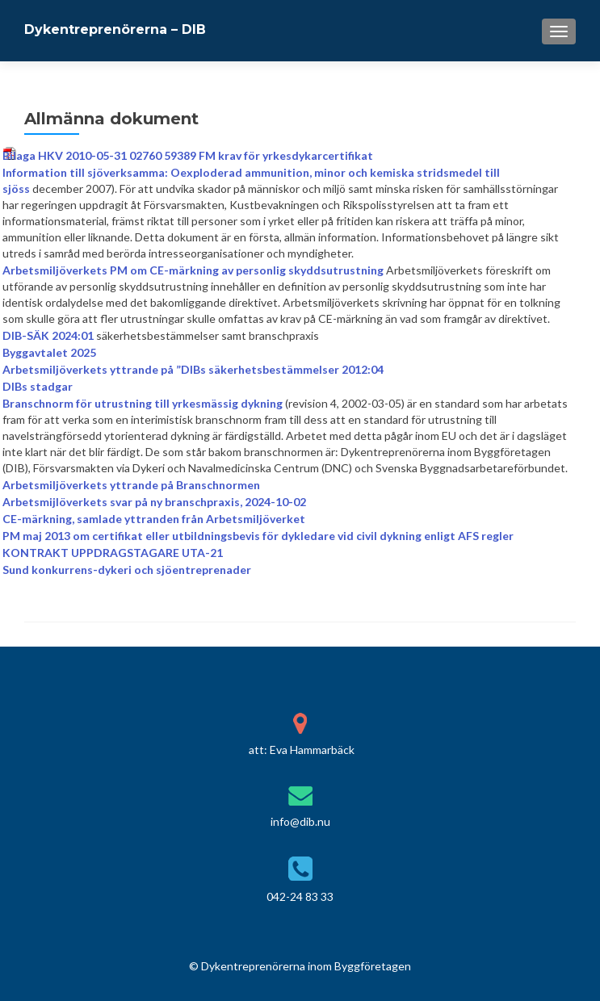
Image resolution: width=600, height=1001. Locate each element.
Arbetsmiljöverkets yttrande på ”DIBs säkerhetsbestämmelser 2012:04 (193, 369)
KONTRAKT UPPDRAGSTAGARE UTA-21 (112, 552)
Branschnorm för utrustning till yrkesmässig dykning (142, 403)
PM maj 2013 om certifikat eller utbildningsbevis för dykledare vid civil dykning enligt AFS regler (258, 535)
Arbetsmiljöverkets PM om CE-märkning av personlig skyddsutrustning (193, 270)
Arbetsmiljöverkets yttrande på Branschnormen (131, 485)
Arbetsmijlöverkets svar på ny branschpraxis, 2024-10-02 (154, 502)
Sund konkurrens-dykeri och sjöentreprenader (126, 569)
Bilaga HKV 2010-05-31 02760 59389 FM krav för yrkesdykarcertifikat (187, 155)
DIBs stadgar (37, 386)
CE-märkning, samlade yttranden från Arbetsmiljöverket (153, 519)
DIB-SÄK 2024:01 (48, 335)
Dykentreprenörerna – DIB (115, 29)
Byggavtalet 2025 (49, 352)
